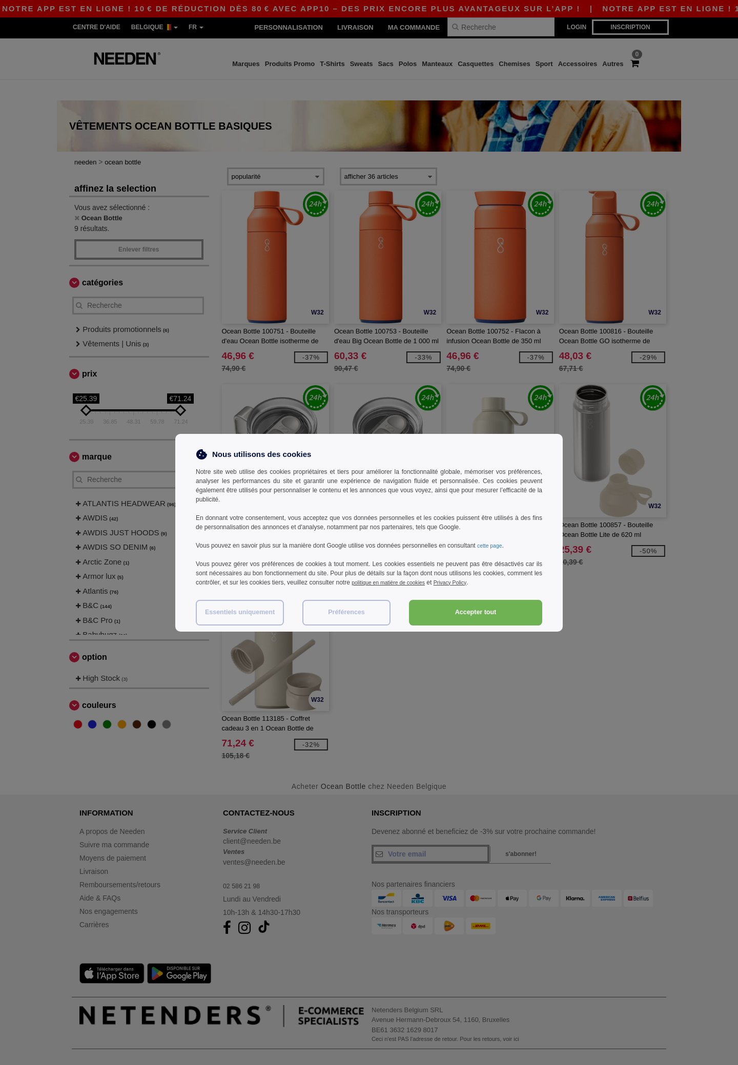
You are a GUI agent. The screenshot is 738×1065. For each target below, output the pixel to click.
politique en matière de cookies (394, 582)
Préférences (346, 612)
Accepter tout (476, 612)
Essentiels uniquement (240, 612)
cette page (491, 545)
